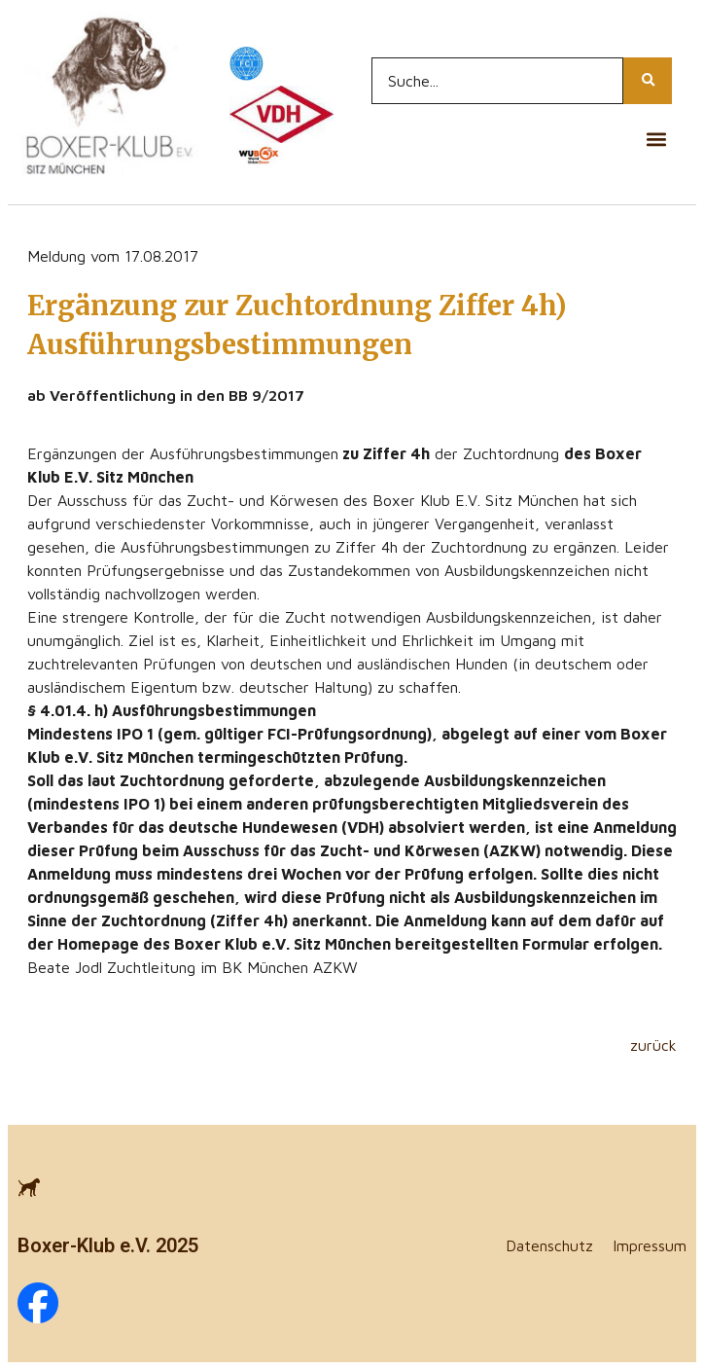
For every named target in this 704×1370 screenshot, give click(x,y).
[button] (656, 140)
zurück (653, 1045)
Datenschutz (549, 1245)
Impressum (649, 1245)
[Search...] (497, 80)
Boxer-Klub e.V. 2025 (108, 1245)
